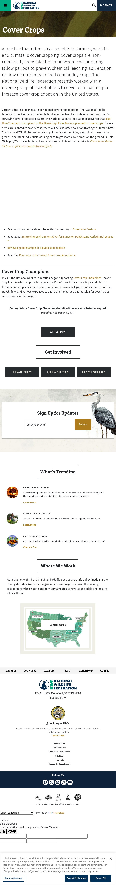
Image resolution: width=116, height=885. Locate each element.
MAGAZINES (49, 671)
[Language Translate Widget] (17, 813)
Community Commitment (59, 764)
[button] (83, 424)
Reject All (101, 877)
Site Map (59, 756)
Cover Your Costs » (84, 229)
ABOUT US (11, 671)
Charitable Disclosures (59, 752)
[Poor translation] (12, 831)
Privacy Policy (59, 748)
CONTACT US (30, 671)
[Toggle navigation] (5, 5)
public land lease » (53, 247)
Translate (56, 812)
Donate (106, 5)
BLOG (67, 671)
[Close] (110, 858)
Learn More (29, 502)
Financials (59, 760)
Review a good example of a (24, 247)
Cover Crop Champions (88, 278)
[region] (58, 869)
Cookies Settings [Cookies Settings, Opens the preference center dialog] (13, 877)
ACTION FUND (86, 671)
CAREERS (104, 671)
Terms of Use (59, 744)
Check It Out (30, 547)
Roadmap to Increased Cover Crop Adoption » (47, 255)
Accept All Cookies (76, 877)
